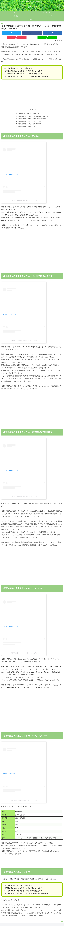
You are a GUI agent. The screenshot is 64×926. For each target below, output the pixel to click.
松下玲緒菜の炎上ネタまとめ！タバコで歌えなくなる (33, 116)
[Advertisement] (32, 93)
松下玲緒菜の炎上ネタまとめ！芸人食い (29, 113)
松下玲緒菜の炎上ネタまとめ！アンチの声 (29, 121)
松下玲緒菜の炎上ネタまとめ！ (26, 127)
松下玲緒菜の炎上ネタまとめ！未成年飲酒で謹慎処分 (33, 119)
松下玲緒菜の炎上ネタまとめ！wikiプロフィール (31, 124)
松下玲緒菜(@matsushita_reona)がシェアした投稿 (24, 201)
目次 (29, 110)
